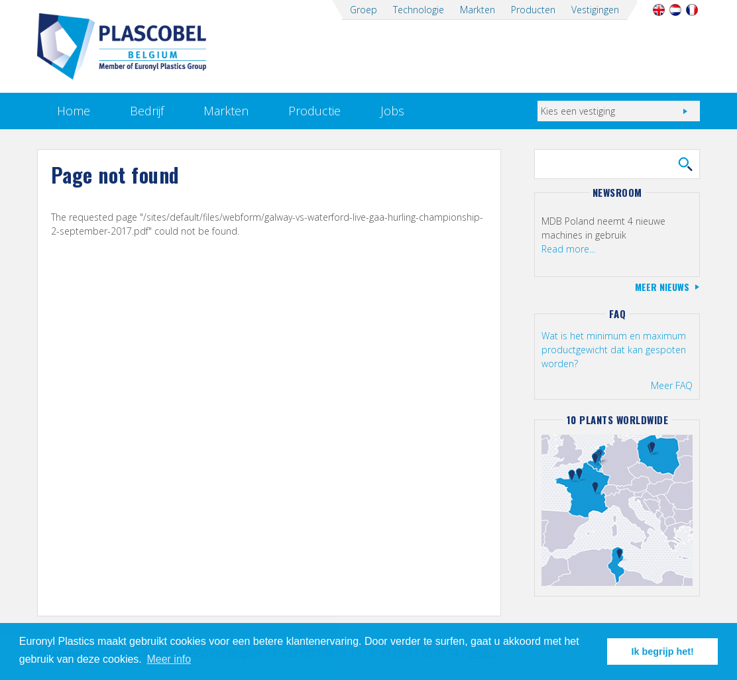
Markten (477, 9)
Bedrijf (147, 111)
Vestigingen (595, 9)
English (658, 10)
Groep (363, 9)
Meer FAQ (672, 385)
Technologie (418, 9)
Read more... (568, 249)
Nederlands (675, 10)
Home (73, 111)
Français (691, 10)
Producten (533, 9)
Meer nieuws (662, 287)
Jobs (392, 111)
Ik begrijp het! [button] (663, 651)
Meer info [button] (168, 659)
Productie (314, 111)
